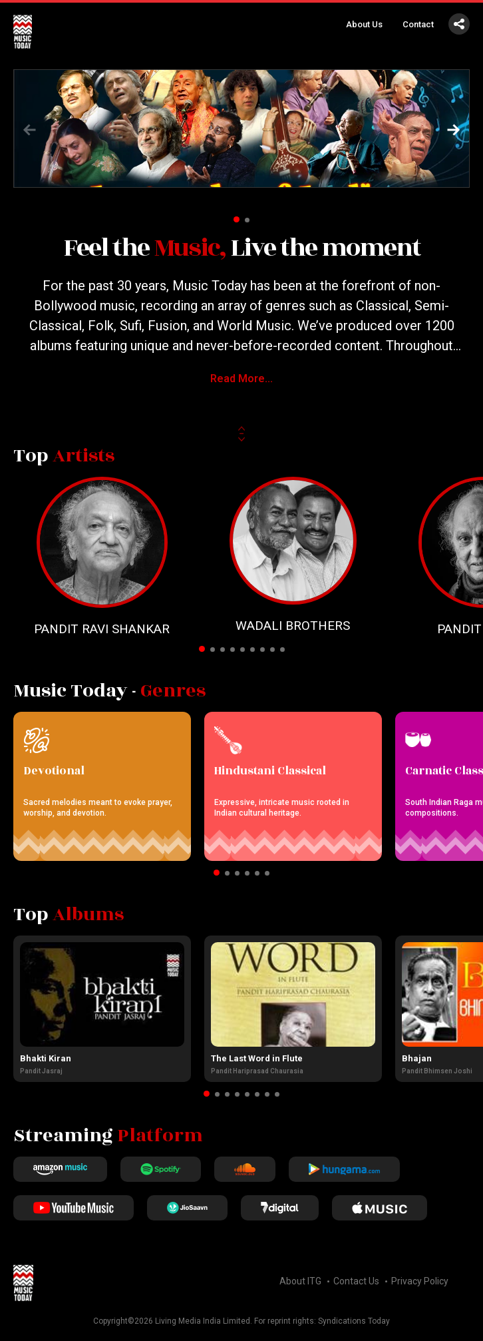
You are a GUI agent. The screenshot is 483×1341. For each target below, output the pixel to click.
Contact (418, 24)
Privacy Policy (419, 1281)
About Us (364, 24)
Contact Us (356, 1281)
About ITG (300, 1281)
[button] (454, 130)
